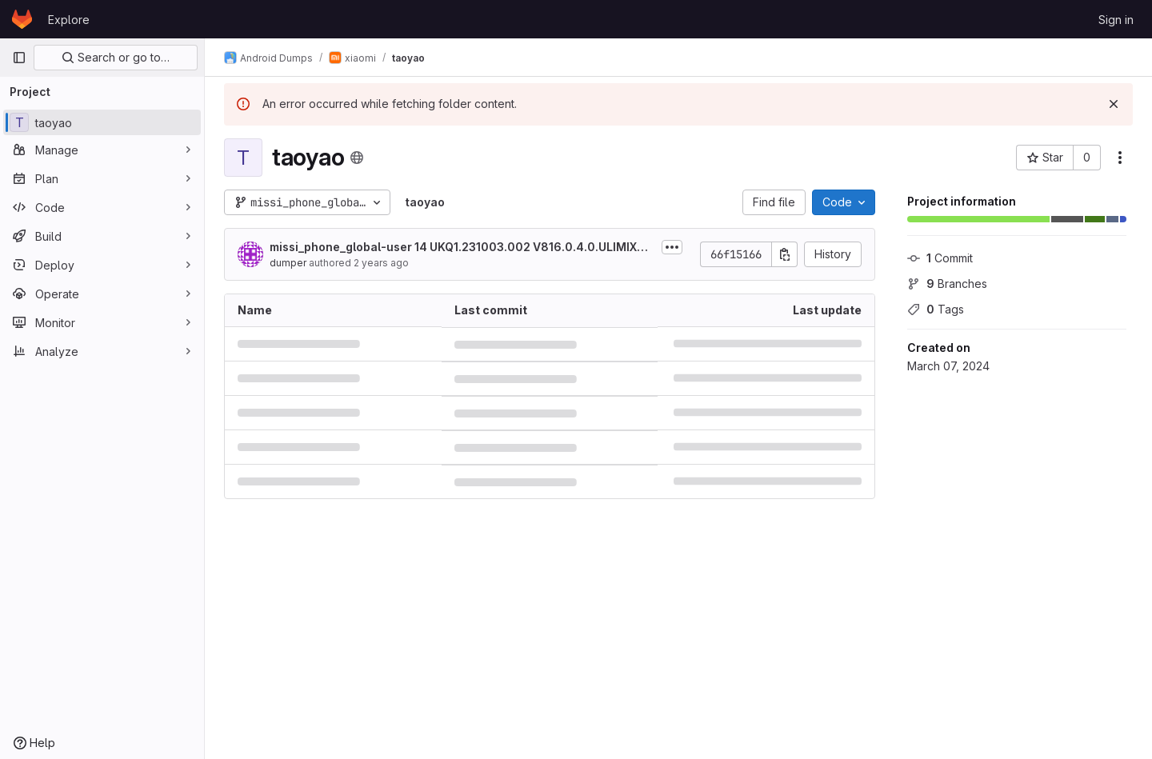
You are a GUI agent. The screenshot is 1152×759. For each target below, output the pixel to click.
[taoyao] (102, 122)
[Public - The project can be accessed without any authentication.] (356, 157)
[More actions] (1120, 157)
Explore (69, 19)
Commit (940, 258)
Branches (947, 283)
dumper (288, 263)
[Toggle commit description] (672, 247)
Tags (935, 309)
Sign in (1116, 19)
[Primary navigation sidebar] (19, 57)
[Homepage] (22, 19)
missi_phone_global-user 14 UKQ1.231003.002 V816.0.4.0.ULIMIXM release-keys (462, 247)
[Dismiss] (1113, 104)
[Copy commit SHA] (785, 254)
